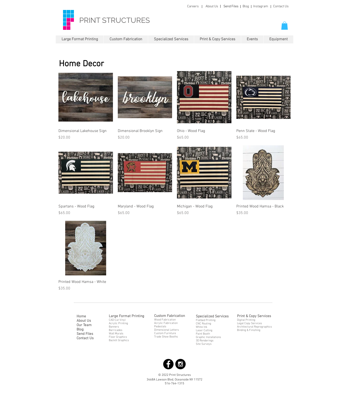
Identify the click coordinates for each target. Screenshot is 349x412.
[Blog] (245, 6)
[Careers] (193, 6)
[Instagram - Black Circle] (180, 364)
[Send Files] (231, 6)
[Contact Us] (280, 6)
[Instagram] (260, 6)
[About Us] (212, 6)
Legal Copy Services (249, 323)
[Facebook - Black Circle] (168, 364)
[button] (284, 26)
